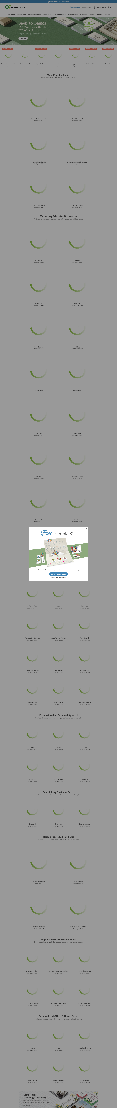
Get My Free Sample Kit (58, 574)
